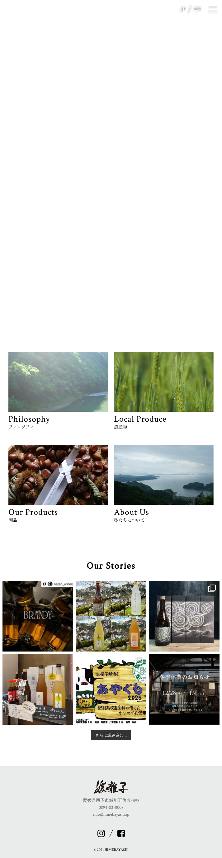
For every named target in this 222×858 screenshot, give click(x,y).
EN (197, 9)
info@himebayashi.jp (111, 814)
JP (183, 9)
